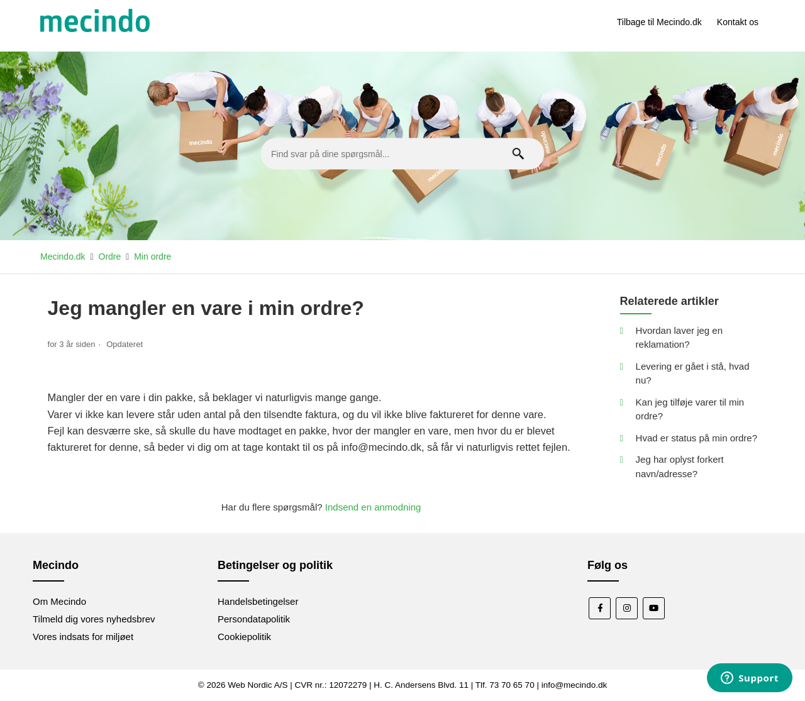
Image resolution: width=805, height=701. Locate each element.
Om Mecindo (59, 601)
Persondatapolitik (254, 619)
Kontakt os (737, 22)
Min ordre (152, 256)
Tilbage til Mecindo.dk (659, 22)
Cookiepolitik (244, 636)
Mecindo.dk (63, 256)
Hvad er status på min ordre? (696, 438)
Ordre (110, 256)
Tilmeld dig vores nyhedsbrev (94, 619)
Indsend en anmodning (373, 507)
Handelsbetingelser (258, 601)
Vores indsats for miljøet (83, 636)
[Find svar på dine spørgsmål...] (402, 154)
